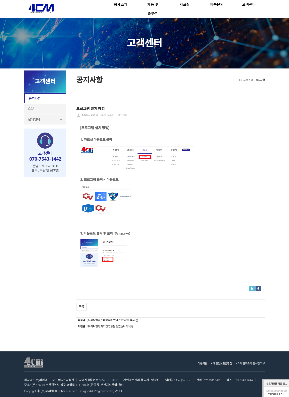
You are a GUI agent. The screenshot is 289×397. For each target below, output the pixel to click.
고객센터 (248, 8)
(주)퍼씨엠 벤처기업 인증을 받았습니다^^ (108, 324)
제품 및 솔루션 (152, 8)
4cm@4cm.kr (184, 378)
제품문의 (216, 8)
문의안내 (34, 117)
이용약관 (193, 361)
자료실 (185, 8)
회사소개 (120, 8)
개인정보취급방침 (216, 361)
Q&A (31, 107)
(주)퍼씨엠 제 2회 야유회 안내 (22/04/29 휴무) (111, 318)
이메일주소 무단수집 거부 (249, 361)
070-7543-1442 (215, 378)
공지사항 (35, 97)
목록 (81, 304)
